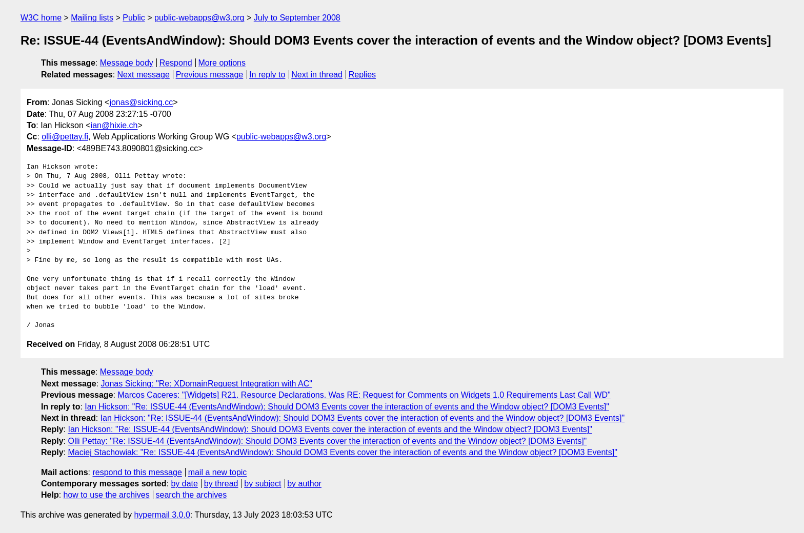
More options (222, 62)
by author (304, 483)
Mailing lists (92, 17)
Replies (362, 74)
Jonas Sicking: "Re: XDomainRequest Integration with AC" (206, 383)
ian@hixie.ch (114, 125)
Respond (175, 62)
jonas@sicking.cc (141, 102)
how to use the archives (107, 494)
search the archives (191, 494)
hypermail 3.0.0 (162, 514)
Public (134, 17)
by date (184, 483)
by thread (221, 483)
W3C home (41, 17)
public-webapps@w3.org (199, 17)
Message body (126, 62)
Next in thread (317, 74)
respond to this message (137, 472)
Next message (143, 74)
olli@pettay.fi (65, 136)
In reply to (267, 74)
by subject (262, 483)
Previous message (210, 74)
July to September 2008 (297, 17)
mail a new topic (217, 472)
